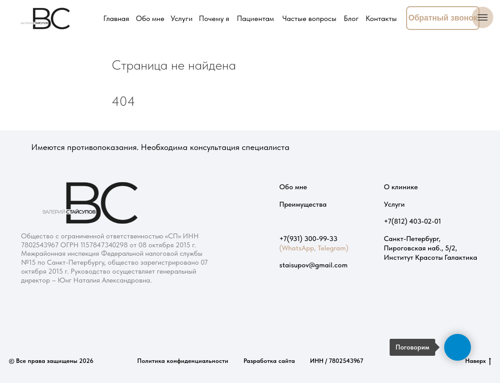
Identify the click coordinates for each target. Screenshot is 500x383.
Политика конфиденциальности (182, 360)
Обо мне (293, 186)
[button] (442, 17)
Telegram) (333, 247)
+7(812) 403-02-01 (412, 220)
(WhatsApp (296, 247)
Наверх (478, 361)
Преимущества (303, 204)
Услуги (394, 204)
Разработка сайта (269, 360)
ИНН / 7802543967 (336, 360)
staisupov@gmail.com (313, 264)
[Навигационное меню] (482, 17)
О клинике (401, 186)
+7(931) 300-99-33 (308, 238)
